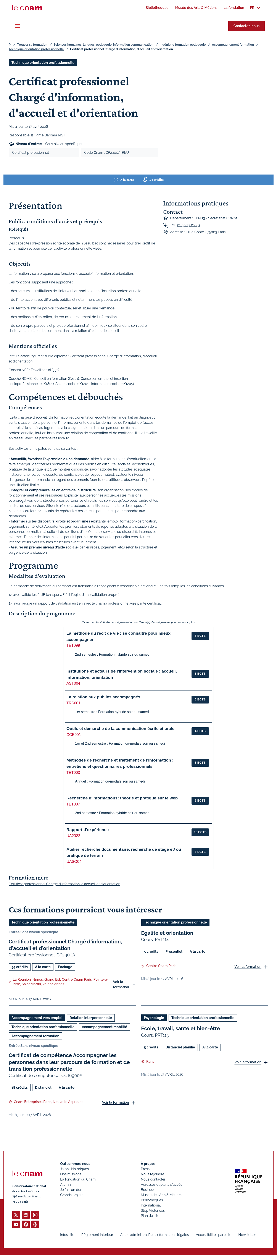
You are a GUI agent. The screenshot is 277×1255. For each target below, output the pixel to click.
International (151, 1205)
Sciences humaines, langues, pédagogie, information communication (103, 44)
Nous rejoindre (152, 1174)
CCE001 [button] (73, 735)
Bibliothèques (152, 1200)
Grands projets (72, 1195)
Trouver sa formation (32, 44)
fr (10, 44)
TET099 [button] (73, 645)
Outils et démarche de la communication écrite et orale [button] (120, 728)
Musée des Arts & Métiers (161, 1195)
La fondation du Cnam (78, 1179)
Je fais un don (71, 1190)
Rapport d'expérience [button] (87, 829)
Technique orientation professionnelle (36, 49)
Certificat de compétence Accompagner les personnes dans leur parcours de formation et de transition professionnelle (69, 1062)
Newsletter (247, 1235)
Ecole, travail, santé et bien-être (180, 1028)
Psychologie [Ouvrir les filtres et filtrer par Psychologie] (154, 1018)
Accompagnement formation (233, 44)
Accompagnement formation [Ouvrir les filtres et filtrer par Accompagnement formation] (35, 1036)
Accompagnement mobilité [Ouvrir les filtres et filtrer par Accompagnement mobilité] (104, 1027)
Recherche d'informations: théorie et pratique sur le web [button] (122, 798)
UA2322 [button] (73, 836)
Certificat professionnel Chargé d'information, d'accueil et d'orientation (65, 944)
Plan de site (150, 1216)
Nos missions (70, 1174)
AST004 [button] (73, 683)
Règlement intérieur (97, 1235)
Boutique (148, 1190)
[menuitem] (156, 8)
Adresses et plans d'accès (161, 1184)
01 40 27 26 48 (188, 225)
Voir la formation (121, 984)
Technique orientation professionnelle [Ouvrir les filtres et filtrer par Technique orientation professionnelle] (42, 63)
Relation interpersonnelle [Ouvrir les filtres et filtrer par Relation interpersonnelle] (91, 1018)
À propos (148, 1164)
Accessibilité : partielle (213, 1235)
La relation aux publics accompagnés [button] (103, 697)
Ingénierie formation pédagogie (183, 44)
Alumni (65, 1184)
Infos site (67, 1235)
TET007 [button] (73, 804)
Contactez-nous (246, 26)
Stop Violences (153, 1210)
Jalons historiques (74, 1169)
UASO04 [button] (73, 861)
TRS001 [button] (73, 703)
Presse (146, 1169)
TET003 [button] (73, 772)
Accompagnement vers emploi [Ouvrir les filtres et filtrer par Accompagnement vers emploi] (36, 1018)
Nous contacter (153, 1179)
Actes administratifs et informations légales (154, 1235)
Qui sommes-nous (75, 1164)
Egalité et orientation (167, 933)
